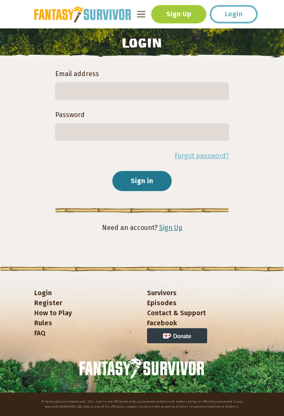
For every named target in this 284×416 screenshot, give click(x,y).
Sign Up (178, 14)
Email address (77, 74)
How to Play (53, 313)
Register (48, 303)
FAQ (40, 333)
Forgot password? (202, 156)
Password (70, 115)
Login (234, 14)
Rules (43, 323)
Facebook (162, 323)
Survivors (162, 293)
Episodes (162, 303)
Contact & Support (176, 313)
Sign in (142, 181)
